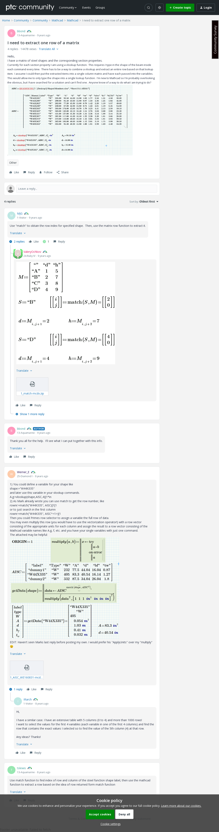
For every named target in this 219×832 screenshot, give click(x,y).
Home (6, 20)
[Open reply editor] (82, 188)
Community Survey (215, 39)
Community (21, 20)
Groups (100, 7)
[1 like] (46, 241)
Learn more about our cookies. (181, 806)
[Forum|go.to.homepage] (30, 7)
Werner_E (23, 472)
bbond (21, 31)
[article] (81, 228)
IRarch (27, 699)
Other (13, 163)
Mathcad (57, 20)
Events (86, 7)
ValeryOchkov (32, 252)
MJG (19, 213)
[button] (180, 8)
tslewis (21, 768)
